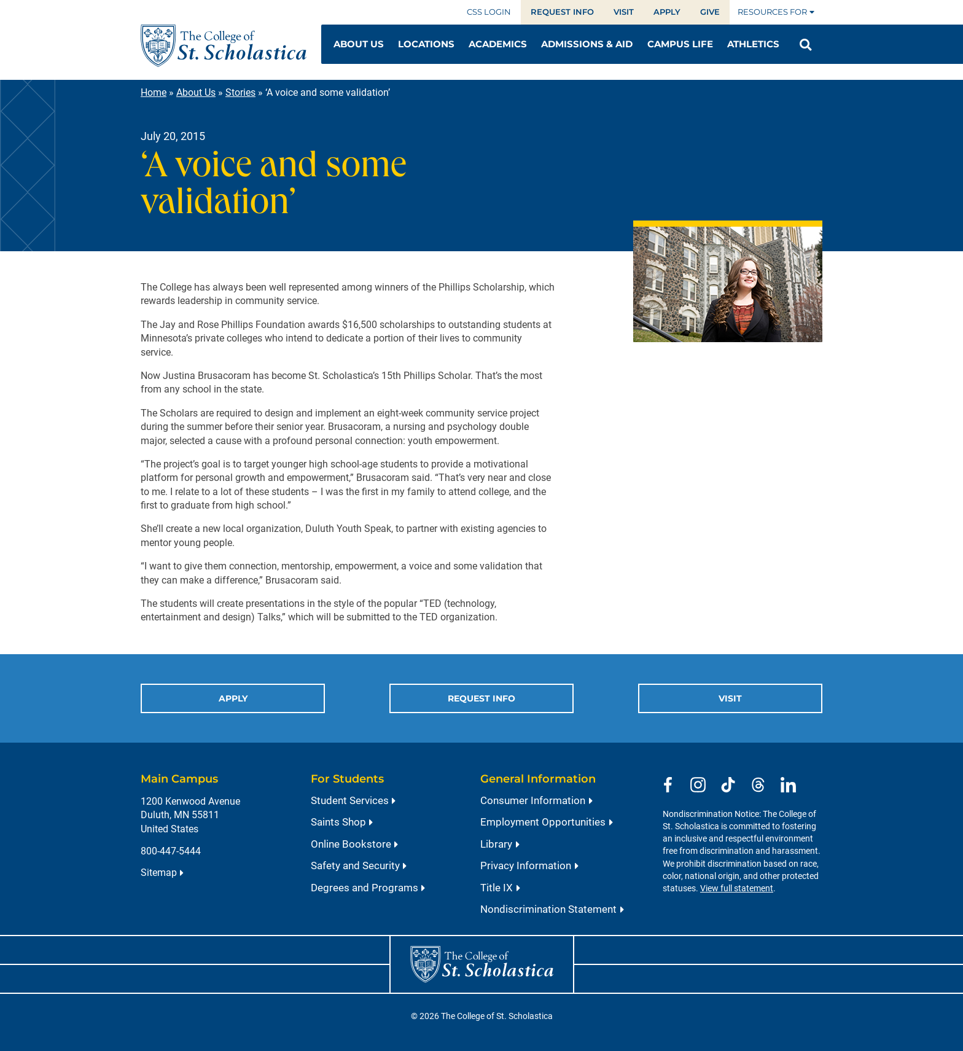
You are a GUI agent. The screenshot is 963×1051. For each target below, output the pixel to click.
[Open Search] (805, 44)
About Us (196, 92)
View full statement (736, 888)
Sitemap (159, 872)
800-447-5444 (171, 851)
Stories (240, 92)
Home (153, 92)
